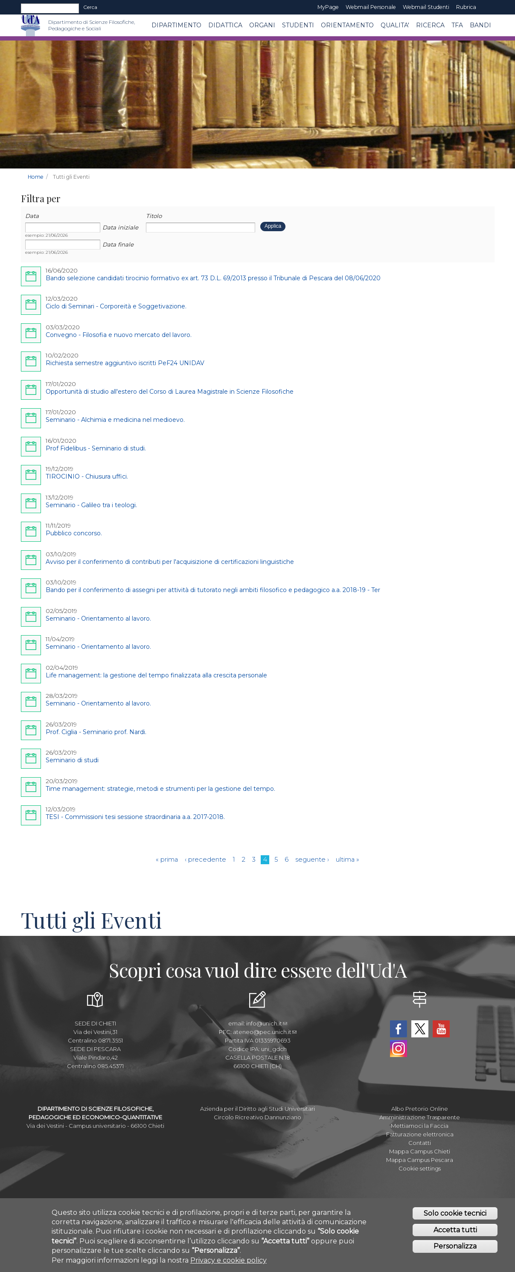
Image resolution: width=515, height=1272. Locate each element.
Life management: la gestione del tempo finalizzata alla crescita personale (156, 675)
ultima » (347, 859)
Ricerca (430, 25)
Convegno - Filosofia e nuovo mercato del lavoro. (119, 335)
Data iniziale (120, 227)
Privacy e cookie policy (228, 1260)
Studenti (298, 25)
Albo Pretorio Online (419, 1108)
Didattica (225, 25)
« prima (167, 859)
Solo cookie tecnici (455, 1213)
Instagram (398, 1048)
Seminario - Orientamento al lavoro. (98, 618)
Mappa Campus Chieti (419, 1151)
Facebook (398, 1029)
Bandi (480, 25)
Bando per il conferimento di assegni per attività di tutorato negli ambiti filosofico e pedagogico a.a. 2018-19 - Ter (213, 590)
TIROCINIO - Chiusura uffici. (87, 476)
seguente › (312, 859)
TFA (457, 25)
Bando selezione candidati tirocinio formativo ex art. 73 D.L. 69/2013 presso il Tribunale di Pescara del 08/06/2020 (213, 278)
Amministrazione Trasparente (419, 1117)
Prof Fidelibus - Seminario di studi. (96, 448)
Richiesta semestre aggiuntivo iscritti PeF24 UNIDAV (125, 363)
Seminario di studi (72, 760)
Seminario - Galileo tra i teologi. (91, 505)
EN (487, 7)
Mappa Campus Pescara (419, 1159)
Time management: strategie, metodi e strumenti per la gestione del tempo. (160, 789)
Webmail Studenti (426, 7)
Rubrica (466, 7)
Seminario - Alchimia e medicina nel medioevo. (115, 420)
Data (32, 215)
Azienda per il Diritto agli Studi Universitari (257, 1108)
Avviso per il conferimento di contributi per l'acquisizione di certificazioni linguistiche (170, 562)
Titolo (154, 215)
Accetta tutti (455, 1230)
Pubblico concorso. (74, 533)
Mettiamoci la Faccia (419, 1125)
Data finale (118, 244)
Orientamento (347, 25)
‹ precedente (205, 859)
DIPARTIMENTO (176, 25)
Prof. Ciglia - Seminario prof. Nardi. (96, 732)
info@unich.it (266, 1023)
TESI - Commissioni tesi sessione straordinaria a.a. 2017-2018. (135, 817)
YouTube (441, 1029)
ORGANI (262, 25)
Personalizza (455, 1246)
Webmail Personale (371, 7)
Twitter (420, 1029)
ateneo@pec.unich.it (265, 1031)
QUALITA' (395, 25)
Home (36, 177)
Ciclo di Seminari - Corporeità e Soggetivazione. (116, 306)
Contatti (419, 1142)
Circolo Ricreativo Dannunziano (257, 1117)
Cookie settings (420, 1168)
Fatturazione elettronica (420, 1134)
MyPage (328, 7)
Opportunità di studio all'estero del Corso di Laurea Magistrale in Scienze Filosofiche (170, 391)
